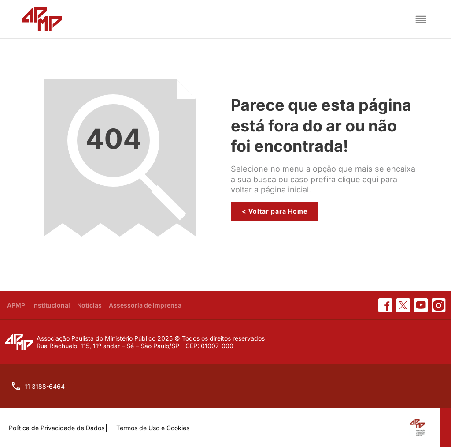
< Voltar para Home (274, 211)
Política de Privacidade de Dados (56, 428)
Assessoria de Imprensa (145, 305)
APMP (16, 305)
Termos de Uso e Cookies (152, 428)
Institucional (51, 305)
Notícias (89, 305)
